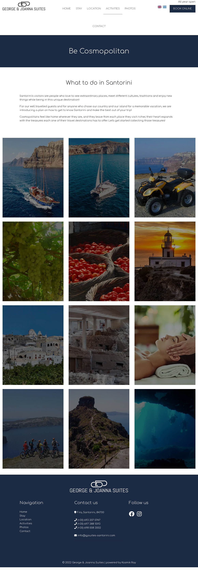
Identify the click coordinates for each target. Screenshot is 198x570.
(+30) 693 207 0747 (87, 520)
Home (66, 8)
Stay (79, 8)
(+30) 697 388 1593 (87, 523)
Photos (130, 8)
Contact (99, 26)
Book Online (182, 8)
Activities (113, 8)
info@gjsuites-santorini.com (94, 535)
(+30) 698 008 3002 (87, 527)
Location (94, 8)
